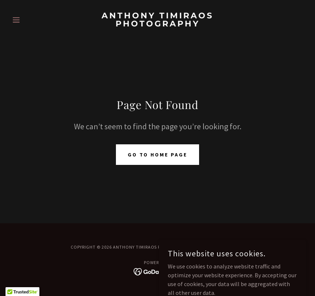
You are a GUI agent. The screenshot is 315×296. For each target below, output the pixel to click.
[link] (157, 24)
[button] (31, 19)
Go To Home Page (158, 154)
